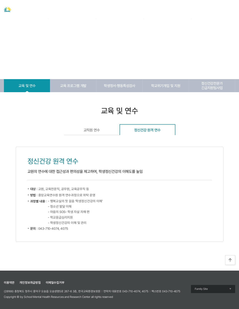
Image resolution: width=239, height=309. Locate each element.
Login (206, 9)
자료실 (114, 9)
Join (215, 9)
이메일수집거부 (55, 282)
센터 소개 (77, 9)
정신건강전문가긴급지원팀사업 (212, 85)
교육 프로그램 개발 (73, 86)
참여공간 (162, 9)
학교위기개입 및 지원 (165, 86)
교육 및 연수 (27, 86)
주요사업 (96, 9)
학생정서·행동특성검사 (119, 86)
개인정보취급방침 (30, 282)
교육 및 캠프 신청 (138, 9)
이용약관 (9, 282)
